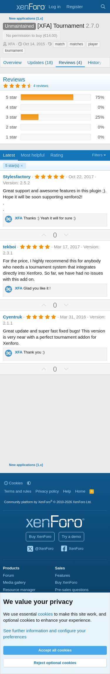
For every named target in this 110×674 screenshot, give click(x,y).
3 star (11, 117)
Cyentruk (12, 316)
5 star (11, 97)
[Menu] (8, 7)
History (94, 62)
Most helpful (33, 155)
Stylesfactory (17, 176)
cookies (45, 613)
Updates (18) (40, 62)
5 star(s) (12, 165)
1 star (11, 136)
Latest (9, 155)
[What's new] (91, 6)
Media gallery (14, 582)
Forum (8, 575)
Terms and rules (17, 491)
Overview (12, 62)
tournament (14, 50)
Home (80, 491)
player (93, 44)
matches (76, 44)
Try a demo (71, 536)
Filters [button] (97, 155)
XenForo (72, 549)
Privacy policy (47, 491)
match (60, 44)
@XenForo (40, 549)
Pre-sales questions (72, 590)
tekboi (9, 246)
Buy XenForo (40, 536)
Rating (56, 155)
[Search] (103, 6)
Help (67, 491)
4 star (11, 107)
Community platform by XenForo (48, 502)
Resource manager (19, 590)
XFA (11, 44)
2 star (11, 126)
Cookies (13, 483)
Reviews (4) (70, 62)
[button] (29, 483)
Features (62, 575)
